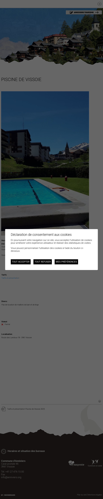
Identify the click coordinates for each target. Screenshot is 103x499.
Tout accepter (21, 261)
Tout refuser (43, 261)
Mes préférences (66, 261)
